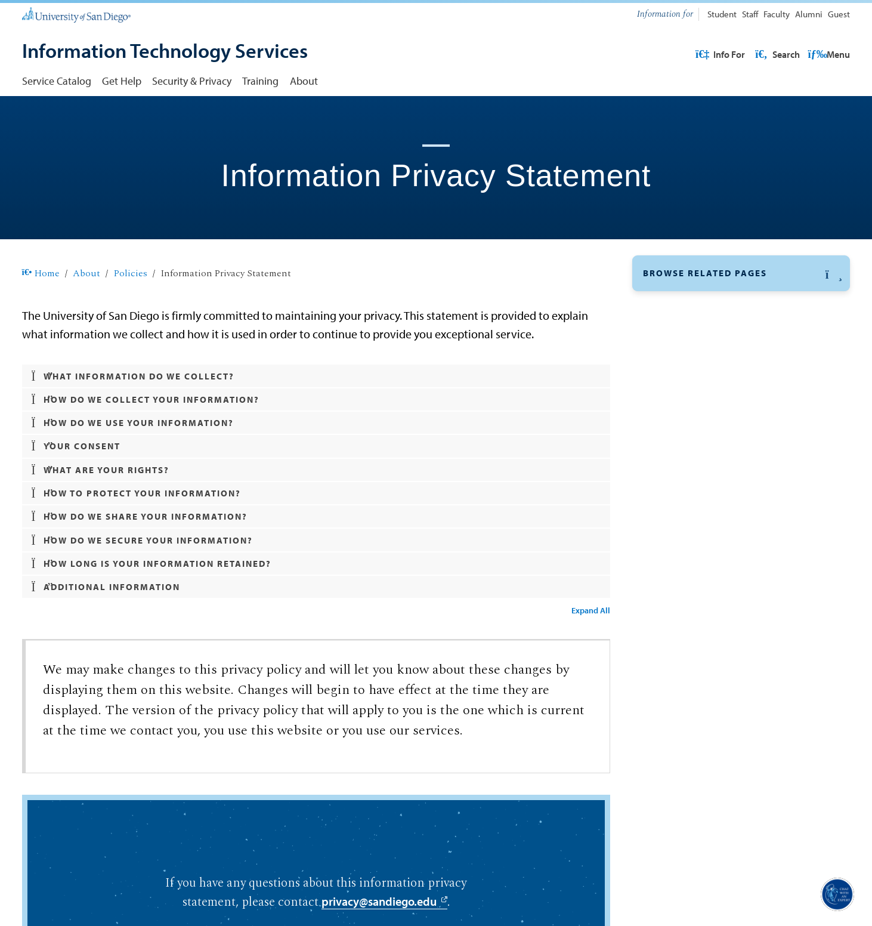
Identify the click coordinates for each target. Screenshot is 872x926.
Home (41, 273)
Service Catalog (56, 80)
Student (722, 14)
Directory (664, 388)
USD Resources (755, 54)
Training (260, 80)
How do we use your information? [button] (133, 423)
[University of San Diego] (76, 14)
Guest (839, 14)
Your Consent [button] (76, 446)
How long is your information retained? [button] (152, 564)
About (304, 80)
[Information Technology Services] (165, 51)
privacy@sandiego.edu (379, 903)
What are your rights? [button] (101, 470)
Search (826, 54)
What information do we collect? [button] (133, 376)
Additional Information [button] (106, 587)
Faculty (776, 14)
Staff (750, 14)
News (655, 416)
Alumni (808, 14)
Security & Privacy (191, 80)
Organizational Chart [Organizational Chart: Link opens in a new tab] (691, 360)
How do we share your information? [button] (140, 517)
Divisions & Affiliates (691, 332)
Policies (130, 273)
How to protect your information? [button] (137, 493)
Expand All (590, 610)
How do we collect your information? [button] (146, 400)
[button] (741, 273)
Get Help (121, 80)
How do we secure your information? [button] (142, 541)
